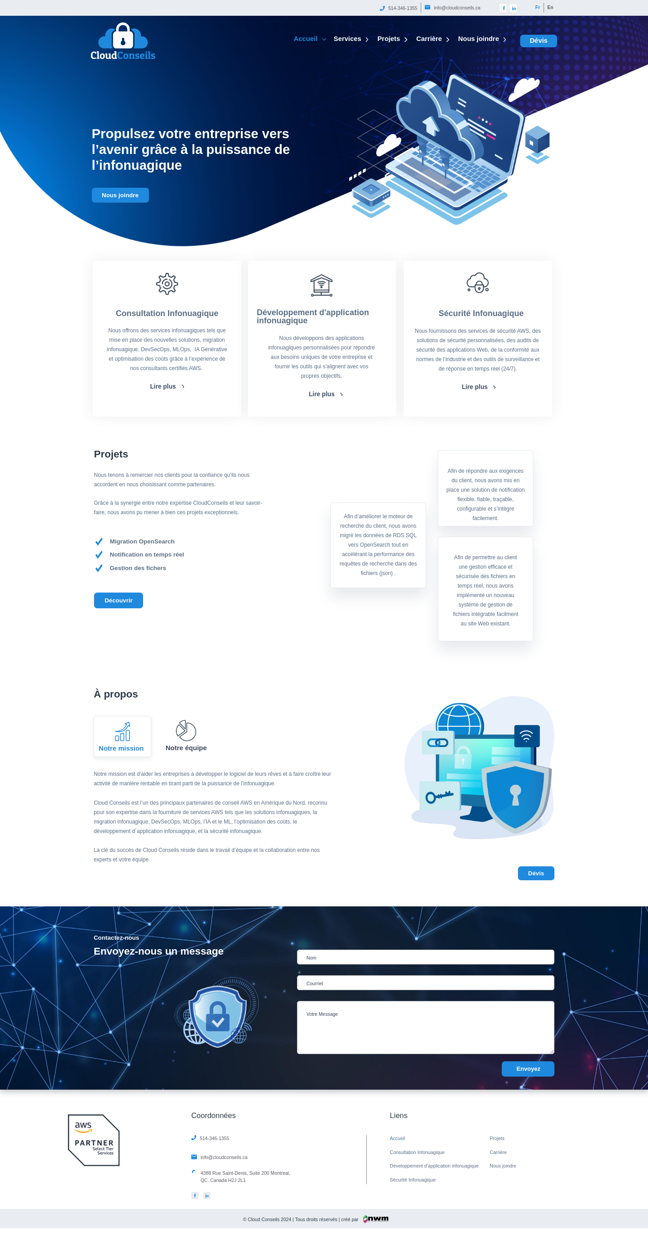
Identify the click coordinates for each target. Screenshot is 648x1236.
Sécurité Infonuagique (481, 313)
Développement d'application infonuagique (313, 316)
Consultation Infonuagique (167, 313)
